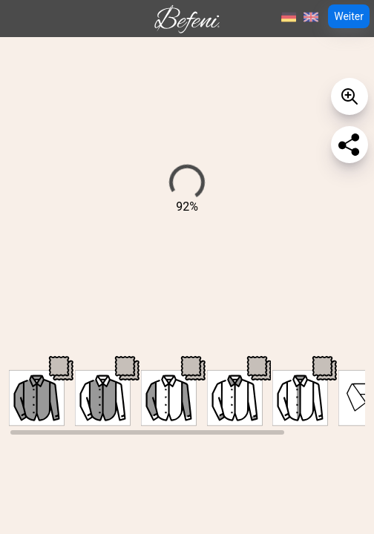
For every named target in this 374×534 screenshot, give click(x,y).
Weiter (349, 16)
